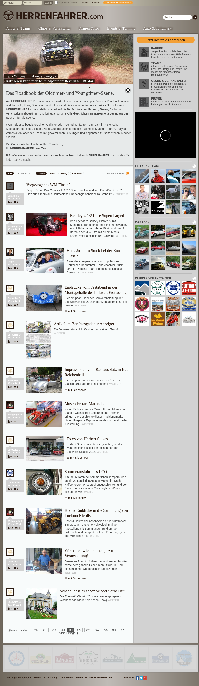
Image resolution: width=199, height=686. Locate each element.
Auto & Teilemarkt (157, 28)
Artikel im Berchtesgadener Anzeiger (84, 324)
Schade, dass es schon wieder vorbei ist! (92, 591)
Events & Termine (121, 28)
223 (88, 630)
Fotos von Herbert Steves (87, 439)
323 (123, 630)
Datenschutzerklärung (46, 677)
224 (97, 630)
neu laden (194, 166)
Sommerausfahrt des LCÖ (86, 471)
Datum (41, 173)
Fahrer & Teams (17, 28)
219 (54, 630)
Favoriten (77, 173)
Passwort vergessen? (90, 2)
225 (106, 630)
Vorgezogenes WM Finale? (48, 185)
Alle (10, 173)
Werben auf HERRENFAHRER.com (94, 677)
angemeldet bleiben (68, 2)
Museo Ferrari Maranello (85, 403)
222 (79, 630)
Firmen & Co (89, 28)
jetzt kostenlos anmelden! (118, 2)
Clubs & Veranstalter (54, 28)
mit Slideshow (77, 311)
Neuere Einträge (19, 630)
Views (52, 173)
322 (114, 630)
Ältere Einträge (67, 633)
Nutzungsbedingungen (19, 677)
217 (36, 630)
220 (63, 630)
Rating (63, 173)
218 (45, 630)
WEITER (122, 194)
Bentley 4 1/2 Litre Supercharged (97, 215)
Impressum (67, 677)
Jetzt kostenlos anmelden (165, 40)
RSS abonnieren (115, 173)
